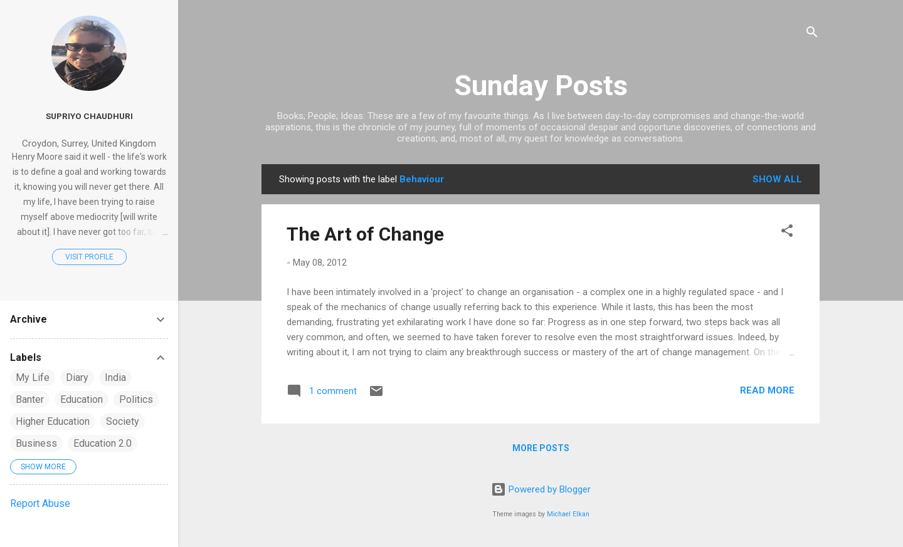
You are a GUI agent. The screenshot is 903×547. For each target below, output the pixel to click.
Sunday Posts (541, 85)
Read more (767, 390)
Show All (777, 179)
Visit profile (89, 257)
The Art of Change (365, 234)
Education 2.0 (102, 443)
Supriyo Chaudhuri (89, 116)
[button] (787, 232)
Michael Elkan (568, 514)
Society (122, 421)
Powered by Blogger (541, 489)
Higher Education (53, 421)
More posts (540, 448)
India (115, 377)
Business (36, 443)
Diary (77, 377)
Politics (136, 399)
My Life (33, 377)
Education (81, 399)
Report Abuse (40, 503)
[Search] (812, 34)
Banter (30, 399)
